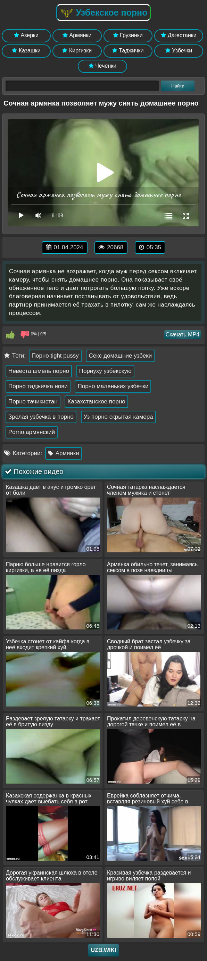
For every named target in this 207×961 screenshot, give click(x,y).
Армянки (77, 35)
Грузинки (128, 35)
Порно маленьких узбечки (112, 386)
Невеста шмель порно (38, 371)
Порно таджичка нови (38, 386)
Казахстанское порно (96, 401)
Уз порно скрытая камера (118, 416)
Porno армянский (31, 432)
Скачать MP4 (182, 334)
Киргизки (77, 50)
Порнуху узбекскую (105, 371)
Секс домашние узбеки (120, 355)
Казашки (26, 50)
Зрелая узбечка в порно (41, 416)
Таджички (128, 50)
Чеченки (102, 66)
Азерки (26, 35)
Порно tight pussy (55, 355)
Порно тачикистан (33, 401)
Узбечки (178, 50)
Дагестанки (178, 35)
